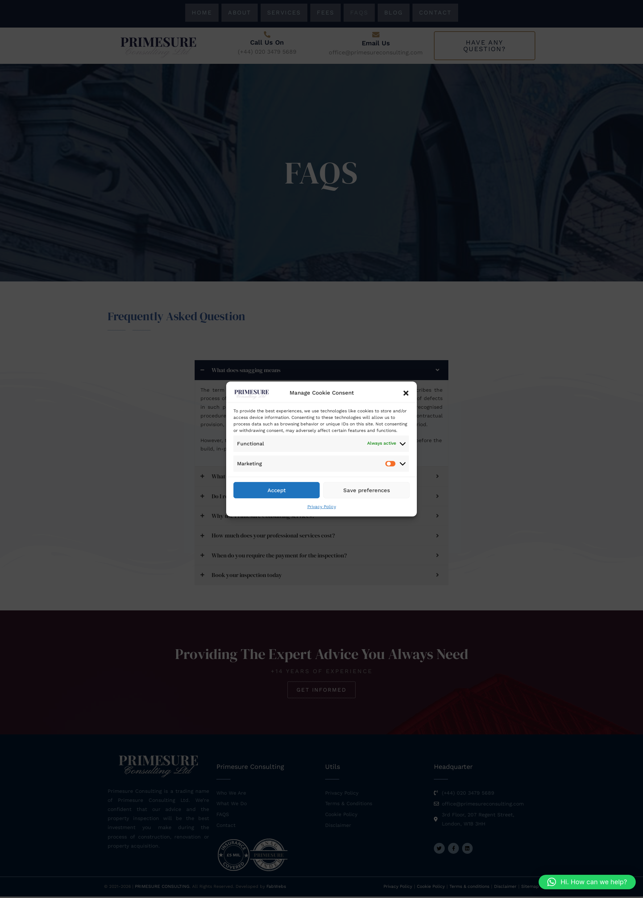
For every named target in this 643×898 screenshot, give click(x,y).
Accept (276, 490)
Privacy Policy (321, 506)
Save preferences (366, 490)
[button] (406, 393)
